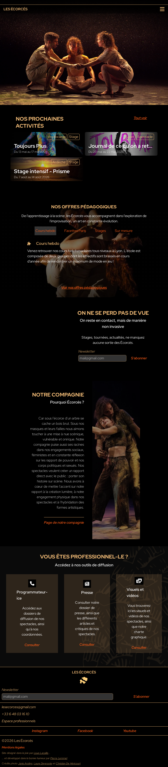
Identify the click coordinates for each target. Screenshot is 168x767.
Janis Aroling (25, 763)
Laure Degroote (43, 763)
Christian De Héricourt (68, 763)
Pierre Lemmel (58, 758)
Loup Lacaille (41, 753)
